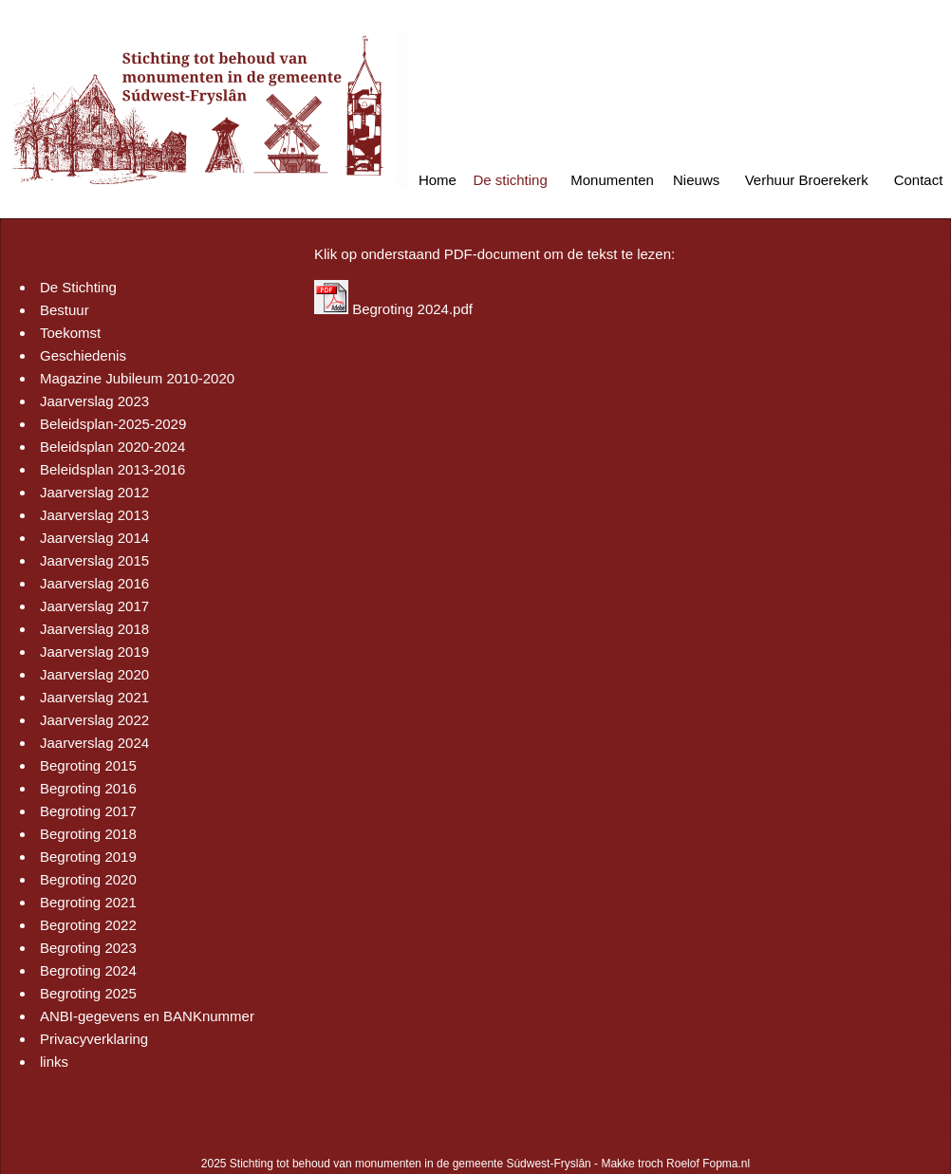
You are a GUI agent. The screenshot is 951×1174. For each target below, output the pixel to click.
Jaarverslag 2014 (94, 538)
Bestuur (64, 310)
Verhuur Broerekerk (806, 180)
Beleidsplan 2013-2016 (112, 469)
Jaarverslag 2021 (94, 697)
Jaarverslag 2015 (94, 560)
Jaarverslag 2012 (94, 492)
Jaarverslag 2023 (94, 401)
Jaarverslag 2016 (94, 583)
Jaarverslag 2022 (94, 720)
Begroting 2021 (88, 902)
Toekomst (70, 333)
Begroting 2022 (88, 925)
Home (438, 180)
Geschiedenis (83, 355)
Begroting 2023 (88, 948)
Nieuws (696, 180)
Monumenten (612, 180)
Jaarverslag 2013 (94, 515)
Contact (918, 180)
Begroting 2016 (88, 788)
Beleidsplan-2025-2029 (113, 424)
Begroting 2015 (88, 765)
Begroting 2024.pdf (412, 309)
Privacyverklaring (94, 1039)
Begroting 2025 (88, 993)
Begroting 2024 (88, 970)
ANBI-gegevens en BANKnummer (147, 1016)
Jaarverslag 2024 (94, 743)
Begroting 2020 (88, 879)
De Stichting (78, 287)
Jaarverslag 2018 (94, 629)
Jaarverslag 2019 (94, 651)
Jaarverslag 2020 (94, 674)
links (54, 1061)
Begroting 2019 (88, 856)
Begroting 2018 (88, 834)
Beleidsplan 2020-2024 (112, 446)
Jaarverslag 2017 (94, 606)
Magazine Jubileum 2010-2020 (137, 378)
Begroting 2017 (88, 811)
